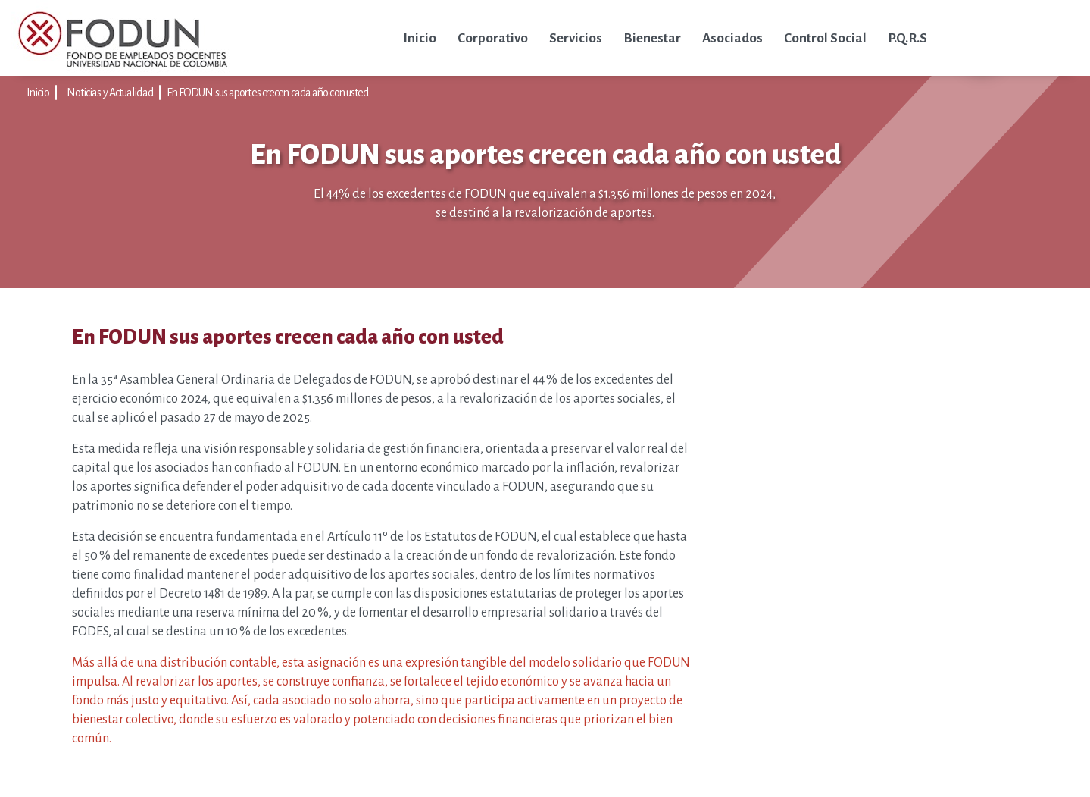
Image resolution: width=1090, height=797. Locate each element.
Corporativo (493, 38)
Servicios (575, 38)
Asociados (732, 38)
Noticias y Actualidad (110, 92)
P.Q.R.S (907, 38)
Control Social (825, 38)
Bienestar (652, 38)
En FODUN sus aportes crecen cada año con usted (268, 92)
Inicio (419, 38)
